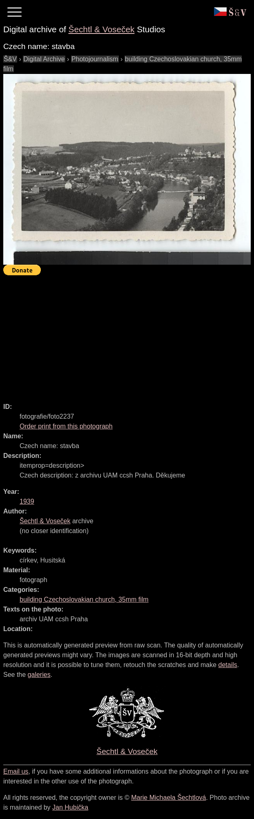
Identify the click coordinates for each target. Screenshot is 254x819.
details (227, 664)
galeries (39, 674)
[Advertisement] (128, 335)
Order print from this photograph (66, 426)
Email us (15, 771)
